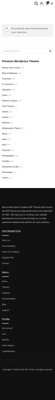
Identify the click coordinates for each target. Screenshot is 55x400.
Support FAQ (8, 257)
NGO (4, 144)
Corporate (6, 78)
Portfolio (5, 161)
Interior (5, 111)
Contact (5, 263)
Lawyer (5, 117)
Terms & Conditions (10, 252)
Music (4, 133)
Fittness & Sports (9, 100)
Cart (4, 334)
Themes (5, 287)
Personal (6, 150)
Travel (5, 178)
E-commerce (7, 84)
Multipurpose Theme (11, 128)
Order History (8, 345)
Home (4, 281)
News (4, 139)
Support (5, 310)
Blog (4, 304)
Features (6, 293)
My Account (7, 328)
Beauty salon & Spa (11, 67)
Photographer (8, 155)
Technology (7, 172)
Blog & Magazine (9, 73)
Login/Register (8, 351)
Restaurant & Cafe (10, 167)
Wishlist (5, 340)
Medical (5, 122)
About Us (6, 240)
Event (4, 95)
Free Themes (8, 106)
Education (6, 89)
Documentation (9, 246)
